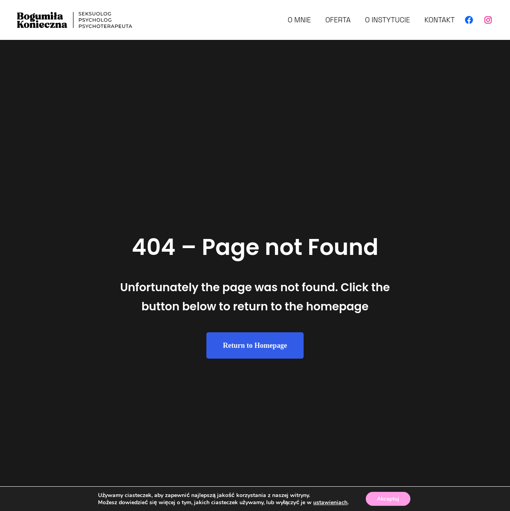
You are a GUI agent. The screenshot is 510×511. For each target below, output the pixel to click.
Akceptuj (388, 498)
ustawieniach (329, 502)
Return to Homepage (255, 345)
